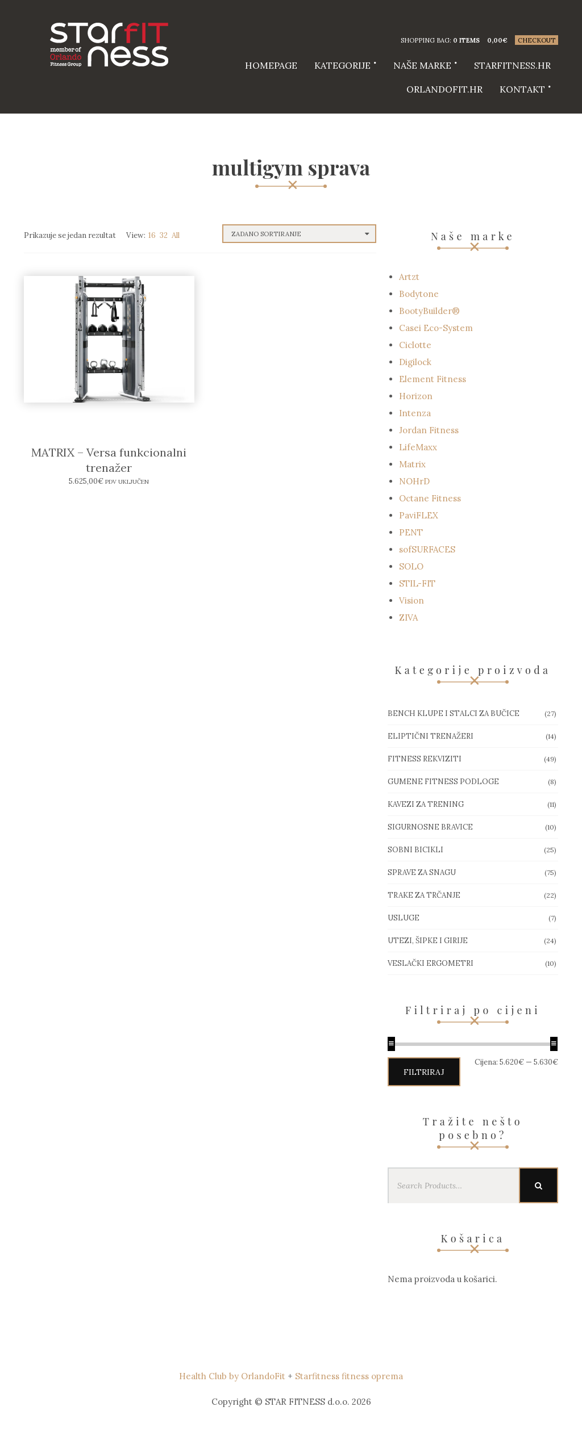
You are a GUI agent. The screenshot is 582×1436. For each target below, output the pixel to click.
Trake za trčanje (424, 895)
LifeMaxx (418, 447)
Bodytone (419, 293)
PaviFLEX (418, 515)
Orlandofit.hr (444, 89)
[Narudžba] (299, 233)
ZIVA (408, 617)
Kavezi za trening (426, 804)
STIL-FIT (417, 583)
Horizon (416, 396)
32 (164, 235)
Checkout (536, 40)
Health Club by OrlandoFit (232, 1376)
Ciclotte (415, 345)
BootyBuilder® (429, 310)
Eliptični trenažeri (430, 736)
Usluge (403, 918)
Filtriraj (424, 1072)
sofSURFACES (427, 549)
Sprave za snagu (422, 872)
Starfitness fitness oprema (349, 1376)
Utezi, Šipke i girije (428, 940)
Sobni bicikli (415, 850)
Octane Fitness (430, 498)
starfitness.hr (512, 65)
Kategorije (342, 65)
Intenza (415, 413)
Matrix (412, 464)
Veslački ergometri (430, 963)
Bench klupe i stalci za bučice (453, 713)
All (176, 235)
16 (152, 235)
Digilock (415, 362)
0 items (466, 40)
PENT (411, 532)
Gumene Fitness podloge (443, 781)
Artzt (409, 276)
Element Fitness (432, 379)
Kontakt (522, 89)
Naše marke (422, 65)
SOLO (411, 566)
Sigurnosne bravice (430, 827)
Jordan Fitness (429, 430)
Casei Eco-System (436, 328)
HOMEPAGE (271, 65)
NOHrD (414, 481)
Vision (411, 600)
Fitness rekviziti (425, 759)
